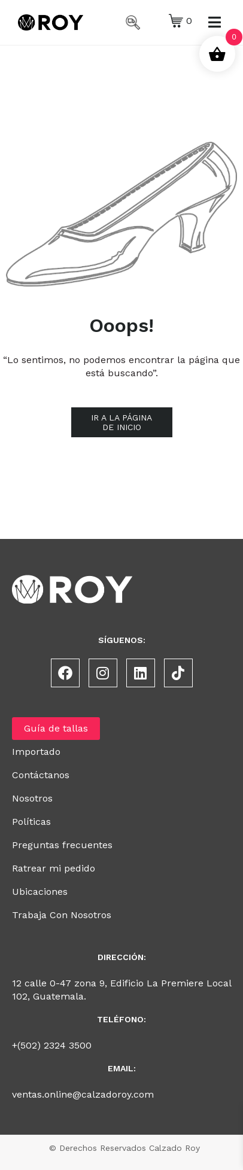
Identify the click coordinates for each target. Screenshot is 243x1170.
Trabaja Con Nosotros (61, 915)
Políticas (31, 821)
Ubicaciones (40, 891)
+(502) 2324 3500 (52, 1045)
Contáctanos (40, 775)
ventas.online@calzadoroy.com (83, 1094)
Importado (36, 751)
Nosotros (32, 798)
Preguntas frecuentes (62, 845)
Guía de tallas (56, 728)
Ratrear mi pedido (53, 868)
